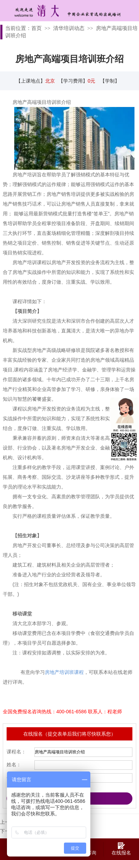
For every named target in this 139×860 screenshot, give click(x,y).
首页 (36, 28)
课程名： (16, 751)
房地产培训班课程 (64, 672)
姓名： (14, 764)
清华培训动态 (68, 28)
